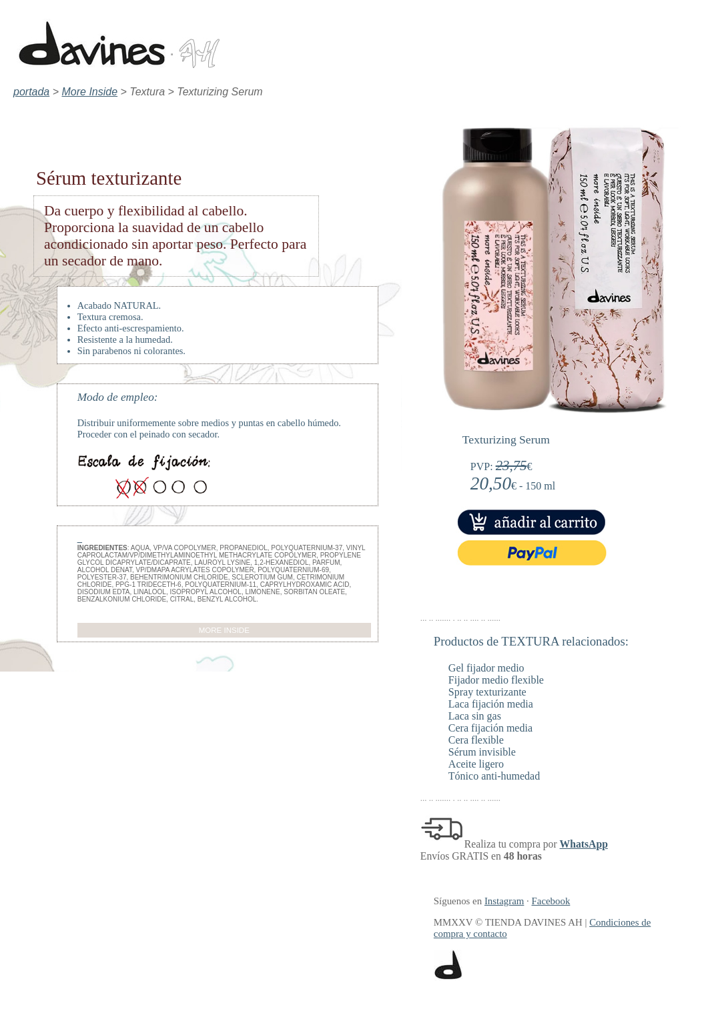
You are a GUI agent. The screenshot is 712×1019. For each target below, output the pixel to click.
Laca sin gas (474, 716)
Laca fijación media (490, 704)
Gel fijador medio (486, 668)
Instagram (504, 901)
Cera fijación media (490, 728)
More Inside (90, 91)
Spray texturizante (487, 692)
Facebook (551, 901)
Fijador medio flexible (496, 680)
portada (31, 91)
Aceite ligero (476, 764)
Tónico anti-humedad (494, 776)
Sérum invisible (482, 752)
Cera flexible (476, 740)
